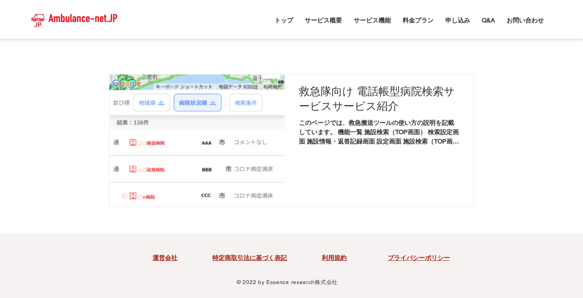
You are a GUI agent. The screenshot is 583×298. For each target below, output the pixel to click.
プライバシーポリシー (419, 258)
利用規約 (334, 258)
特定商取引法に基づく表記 (249, 258)
